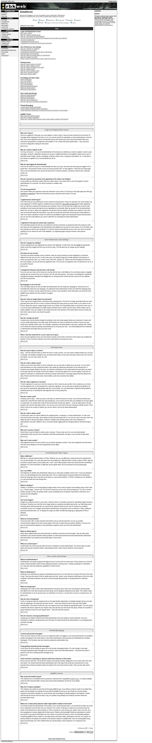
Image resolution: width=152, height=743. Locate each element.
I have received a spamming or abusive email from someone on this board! (44, 110)
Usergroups (60, 20)
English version (113, 1)
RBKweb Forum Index (27, 25)
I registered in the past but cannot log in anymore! (36, 43)
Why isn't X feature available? (29, 117)
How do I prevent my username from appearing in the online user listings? (43, 38)
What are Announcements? (29, 86)
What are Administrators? (28, 95)
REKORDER (5, 25)
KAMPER (4, 14)
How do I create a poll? (27, 69)
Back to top (24, 146)
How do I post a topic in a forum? (30, 64)
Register (77, 20)
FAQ (35, 20)
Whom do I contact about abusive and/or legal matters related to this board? (44, 119)
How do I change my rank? (28, 57)
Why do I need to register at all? (30, 35)
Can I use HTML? (26, 81)
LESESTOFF (5, 32)
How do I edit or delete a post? (30, 66)
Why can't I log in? (26, 33)
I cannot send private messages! (30, 107)
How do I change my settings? (30, 49)
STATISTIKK (5, 27)
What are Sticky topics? (27, 88)
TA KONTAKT (5, 55)
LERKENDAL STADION (8, 29)
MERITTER (5, 23)
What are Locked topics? (28, 89)
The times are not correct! (28, 50)
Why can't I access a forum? (29, 72)
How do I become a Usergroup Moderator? (33, 101)
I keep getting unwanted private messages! (34, 109)
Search (42, 20)
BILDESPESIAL (6, 38)
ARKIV (3, 54)
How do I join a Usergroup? (29, 100)
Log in (73, 23)
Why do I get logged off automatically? (32, 36)
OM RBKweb (5, 48)
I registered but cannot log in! (29, 41)
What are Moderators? (27, 96)
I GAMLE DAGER (6, 34)
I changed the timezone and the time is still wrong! (36, 52)
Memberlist (50, 20)
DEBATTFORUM (6, 41)
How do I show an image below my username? (35, 55)
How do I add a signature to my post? (32, 67)
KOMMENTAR (5, 43)
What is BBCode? (26, 79)
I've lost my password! (27, 40)
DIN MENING (5, 45)
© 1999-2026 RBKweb (7, 741)
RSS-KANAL (5, 52)
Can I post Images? (26, 84)
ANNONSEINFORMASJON (8, 50)
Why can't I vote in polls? (28, 74)
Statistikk (69, 20)
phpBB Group (74, 679)
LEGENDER (5, 36)
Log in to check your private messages (57, 23)
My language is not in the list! (29, 53)
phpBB (53, 739)
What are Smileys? (26, 83)
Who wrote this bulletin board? (30, 116)
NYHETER (4, 13)
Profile (40, 23)
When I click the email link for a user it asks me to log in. (38, 58)
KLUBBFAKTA (5, 22)
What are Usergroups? (27, 98)
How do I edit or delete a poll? (29, 71)
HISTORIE (4, 20)
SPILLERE (4, 16)
